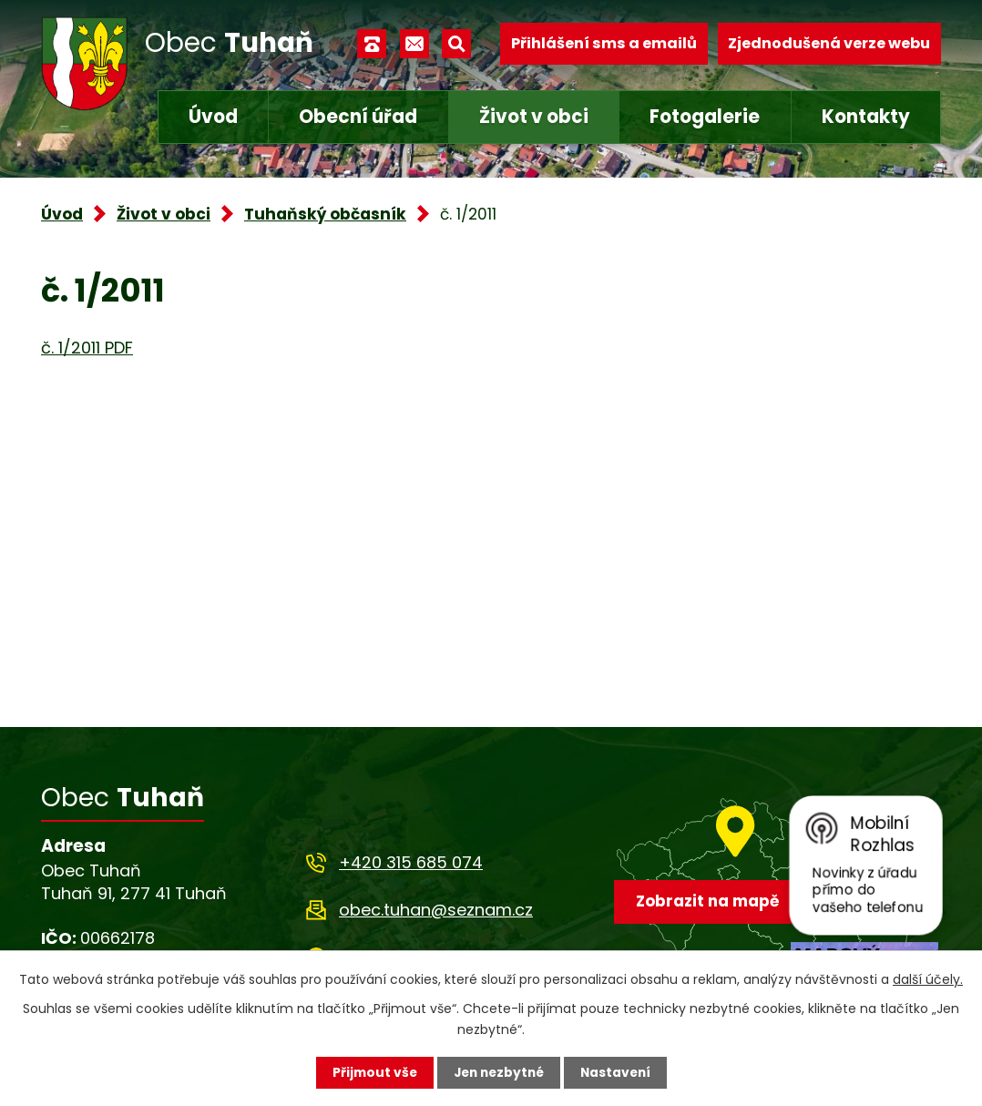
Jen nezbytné (498, 1072)
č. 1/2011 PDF (87, 347)
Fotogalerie (705, 116)
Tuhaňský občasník (325, 214)
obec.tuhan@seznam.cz (436, 909)
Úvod (213, 116)
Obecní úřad (358, 116)
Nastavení (618, 1072)
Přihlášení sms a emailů (604, 43)
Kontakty (866, 116)
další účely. (928, 978)
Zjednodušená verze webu (829, 43)
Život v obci (533, 116)
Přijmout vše (370, 1072)
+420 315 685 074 (411, 862)
